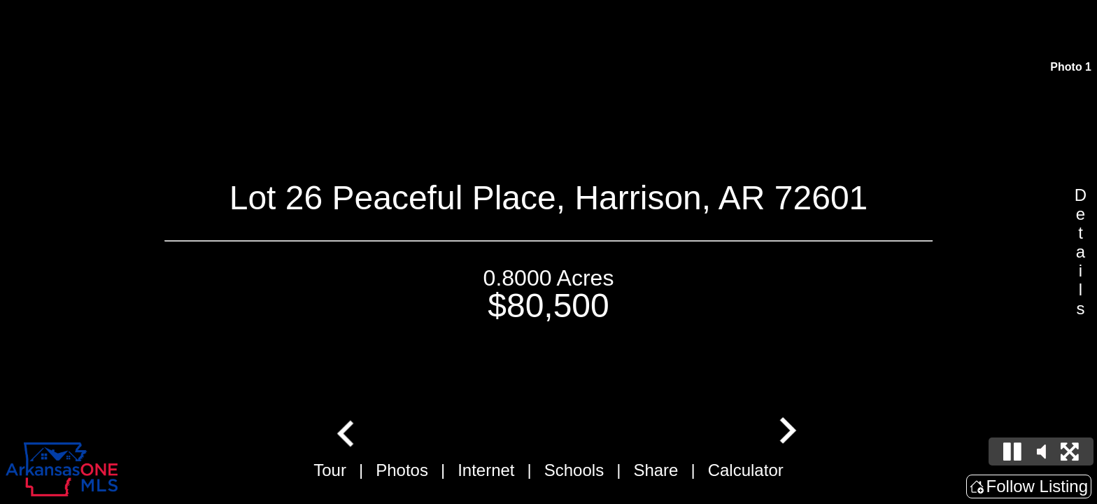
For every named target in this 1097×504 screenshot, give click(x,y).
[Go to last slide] (347, 432)
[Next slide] (786, 432)
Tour (329, 470)
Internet (486, 470)
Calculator (746, 470)
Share (655, 470)
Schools (574, 470)
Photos (402, 470)
